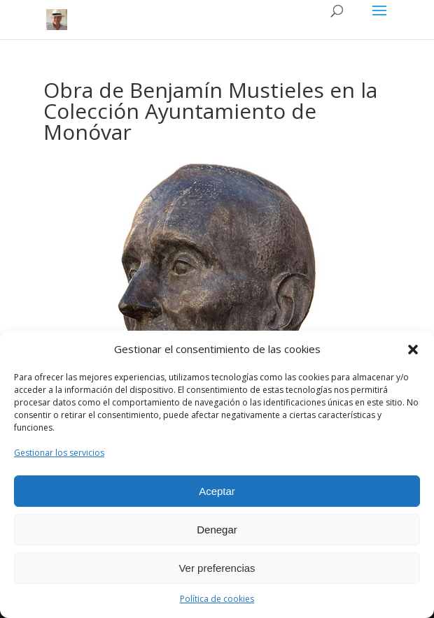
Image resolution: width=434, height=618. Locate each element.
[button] (413, 350)
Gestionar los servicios (59, 453)
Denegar (217, 530)
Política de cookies (217, 599)
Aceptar (217, 491)
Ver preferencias (216, 568)
